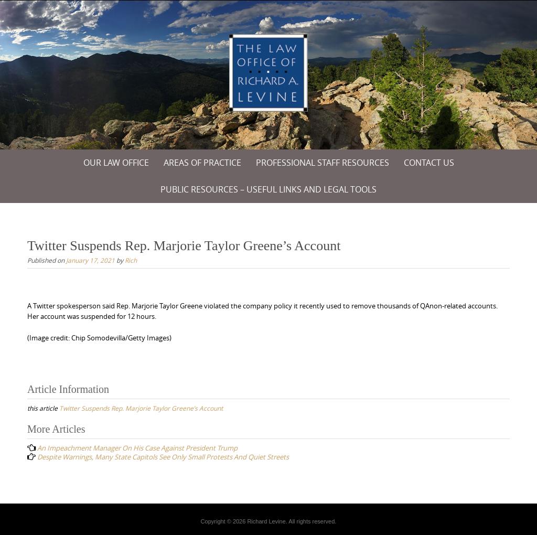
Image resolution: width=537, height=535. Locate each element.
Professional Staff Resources (322, 162)
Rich (131, 260)
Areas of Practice (202, 162)
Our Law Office (116, 162)
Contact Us (429, 162)
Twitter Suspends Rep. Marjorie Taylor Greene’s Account (141, 408)
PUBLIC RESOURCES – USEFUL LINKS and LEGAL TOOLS (268, 189)
